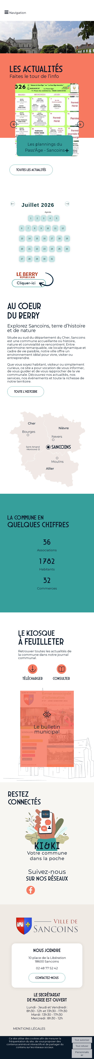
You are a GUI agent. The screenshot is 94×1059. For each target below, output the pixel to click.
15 (37, 239)
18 (59, 239)
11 (55, 228)
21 (30, 249)
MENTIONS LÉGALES (29, 1028)
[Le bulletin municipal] (47, 729)
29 (37, 259)
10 (48, 228)
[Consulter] (61, 669)
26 (67, 249)
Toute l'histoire (25, 391)
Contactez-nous (47, 978)
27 (22, 259)
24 (52, 249)
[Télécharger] (32, 669)
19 (67, 239)
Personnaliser (82, 1053)
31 (52, 259)
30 (44, 259)
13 (22, 239)
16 (44, 239)
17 (52, 239)
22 (37, 249)
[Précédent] (14, 124)
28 (29, 259)
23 (44, 249)
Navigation (17, 13)
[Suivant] (79, 124)
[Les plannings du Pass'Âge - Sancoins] (47, 119)
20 (22, 249)
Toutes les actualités (31, 170)
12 (63, 228)
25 (59, 249)
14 (30, 239)
